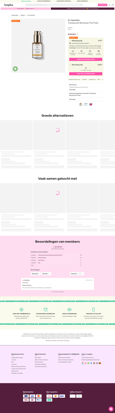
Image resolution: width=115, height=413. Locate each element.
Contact (13, 360)
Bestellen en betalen (17, 373)
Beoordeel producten (41, 366)
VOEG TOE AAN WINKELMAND (86, 59)
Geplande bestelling (40, 364)
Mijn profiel (38, 357)
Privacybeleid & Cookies (64, 362)
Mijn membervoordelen (41, 360)
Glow (98, 79)
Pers (12, 362)
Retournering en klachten (18, 366)
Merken (23, 15)
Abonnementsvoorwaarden (65, 360)
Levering (13, 364)
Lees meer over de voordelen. (95, 48)
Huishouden (14, 15)
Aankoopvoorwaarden (64, 357)
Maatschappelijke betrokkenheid (90, 360)
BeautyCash (14, 371)
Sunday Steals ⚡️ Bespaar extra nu (25, 8)
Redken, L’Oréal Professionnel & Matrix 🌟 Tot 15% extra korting (82, 8)
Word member (103, 5)
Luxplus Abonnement (88, 357)
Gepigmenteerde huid (74, 79)
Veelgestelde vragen (17, 357)
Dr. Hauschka (31, 15)
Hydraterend (92, 79)
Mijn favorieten (39, 362)
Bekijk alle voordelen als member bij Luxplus (57, 340)
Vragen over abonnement (18, 369)
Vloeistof (84, 79)
